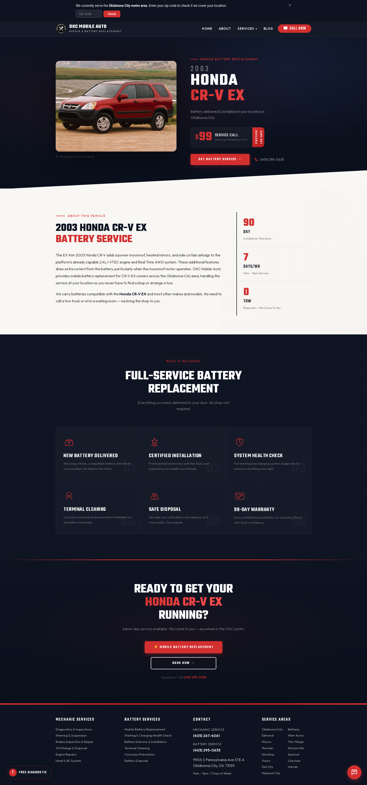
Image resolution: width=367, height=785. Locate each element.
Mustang (268, 754)
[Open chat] (354, 772)
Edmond (267, 735)
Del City (267, 767)
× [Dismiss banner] (289, 5)
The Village (296, 742)
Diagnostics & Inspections (74, 729)
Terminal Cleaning (137, 748)
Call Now (294, 28)
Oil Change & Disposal (71, 748)
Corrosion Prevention (139, 754)
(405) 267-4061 (206, 735)
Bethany (294, 729)
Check (112, 14)
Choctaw (294, 761)
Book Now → (183, 667)
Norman (267, 748)
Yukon (266, 761)
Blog (268, 28)
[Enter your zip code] (89, 14)
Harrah (293, 767)
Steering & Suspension (71, 735)
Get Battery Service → (220, 159)
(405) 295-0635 (269, 159)
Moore (266, 742)
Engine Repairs (66, 754)
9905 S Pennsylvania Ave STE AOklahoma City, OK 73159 (219, 762)
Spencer (294, 754)
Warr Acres (296, 735)
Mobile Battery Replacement (145, 729)
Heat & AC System (68, 761)
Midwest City (271, 773)
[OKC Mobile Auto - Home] (89, 28)
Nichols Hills (296, 748)
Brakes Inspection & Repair (74, 742)
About (225, 28)
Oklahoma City (272, 729)
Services (247, 29)
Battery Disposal (136, 761)
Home (207, 28)
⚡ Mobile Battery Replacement (183, 651)
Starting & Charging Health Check (148, 735)
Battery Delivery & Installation (146, 742)
